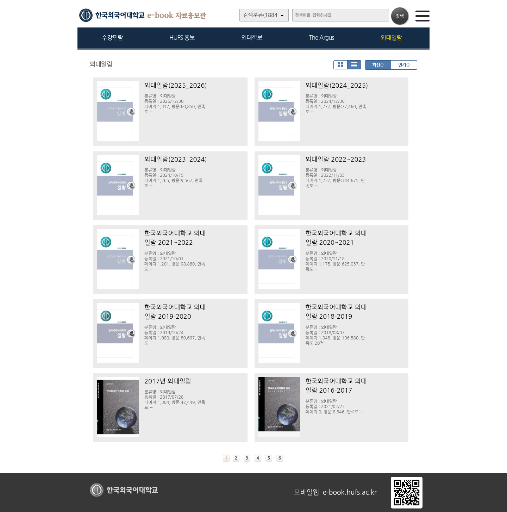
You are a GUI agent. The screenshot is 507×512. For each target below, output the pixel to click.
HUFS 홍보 (182, 37)
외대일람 (391, 37)
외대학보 (251, 37)
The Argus (321, 37)
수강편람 (112, 37)
